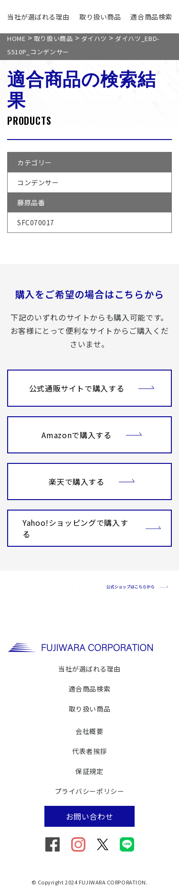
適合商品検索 (151, 16)
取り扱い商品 (100, 16)
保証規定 (89, 771)
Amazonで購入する (92, 434)
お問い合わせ (90, 816)
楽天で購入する (92, 480)
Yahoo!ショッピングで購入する (91, 528)
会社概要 (89, 731)
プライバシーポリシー (90, 791)
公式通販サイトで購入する (92, 387)
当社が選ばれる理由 (38, 16)
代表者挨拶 (89, 751)
